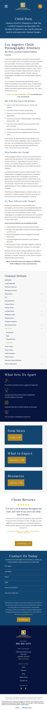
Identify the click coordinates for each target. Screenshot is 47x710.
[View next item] (25, 537)
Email (6, 582)
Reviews (23, 670)
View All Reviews (23, 544)
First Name (8, 566)
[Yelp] (21, 688)
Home (23, 667)
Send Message (23, 620)
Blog (23, 674)
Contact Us (23, 680)
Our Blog (15, 437)
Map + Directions (23, 659)
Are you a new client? (11, 587)
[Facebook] (26, 688)
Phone (7, 577)
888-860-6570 (23, 644)
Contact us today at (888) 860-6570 (17, 94)
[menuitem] (23, 280)
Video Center (23, 677)
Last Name (8, 571)
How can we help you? (11, 593)
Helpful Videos (17, 460)
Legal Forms (16, 483)
